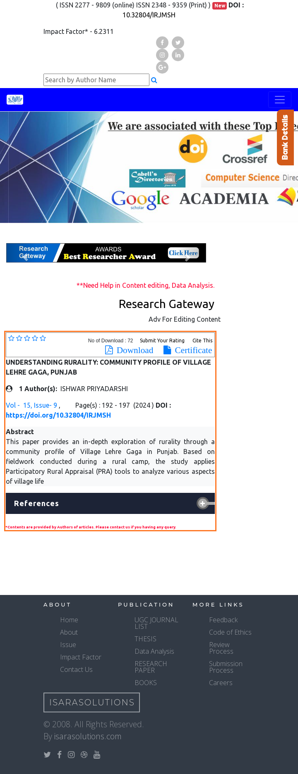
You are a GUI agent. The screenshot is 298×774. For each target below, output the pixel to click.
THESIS (145, 638)
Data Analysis (154, 651)
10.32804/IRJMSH (149, 15)
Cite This (202, 340)
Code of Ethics (230, 632)
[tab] (110, 503)
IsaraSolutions (92, 702)
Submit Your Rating (163, 340)
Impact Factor (80, 657)
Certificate (191, 350)
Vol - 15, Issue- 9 (32, 405)
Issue (68, 644)
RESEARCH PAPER (151, 667)
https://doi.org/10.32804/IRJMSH (58, 415)
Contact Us (76, 669)
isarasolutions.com (88, 736)
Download (133, 350)
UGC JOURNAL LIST (156, 623)
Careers (221, 682)
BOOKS (146, 682)
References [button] (36, 503)
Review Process (221, 648)
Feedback (223, 619)
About (69, 632)
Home (69, 619)
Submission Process (226, 667)
